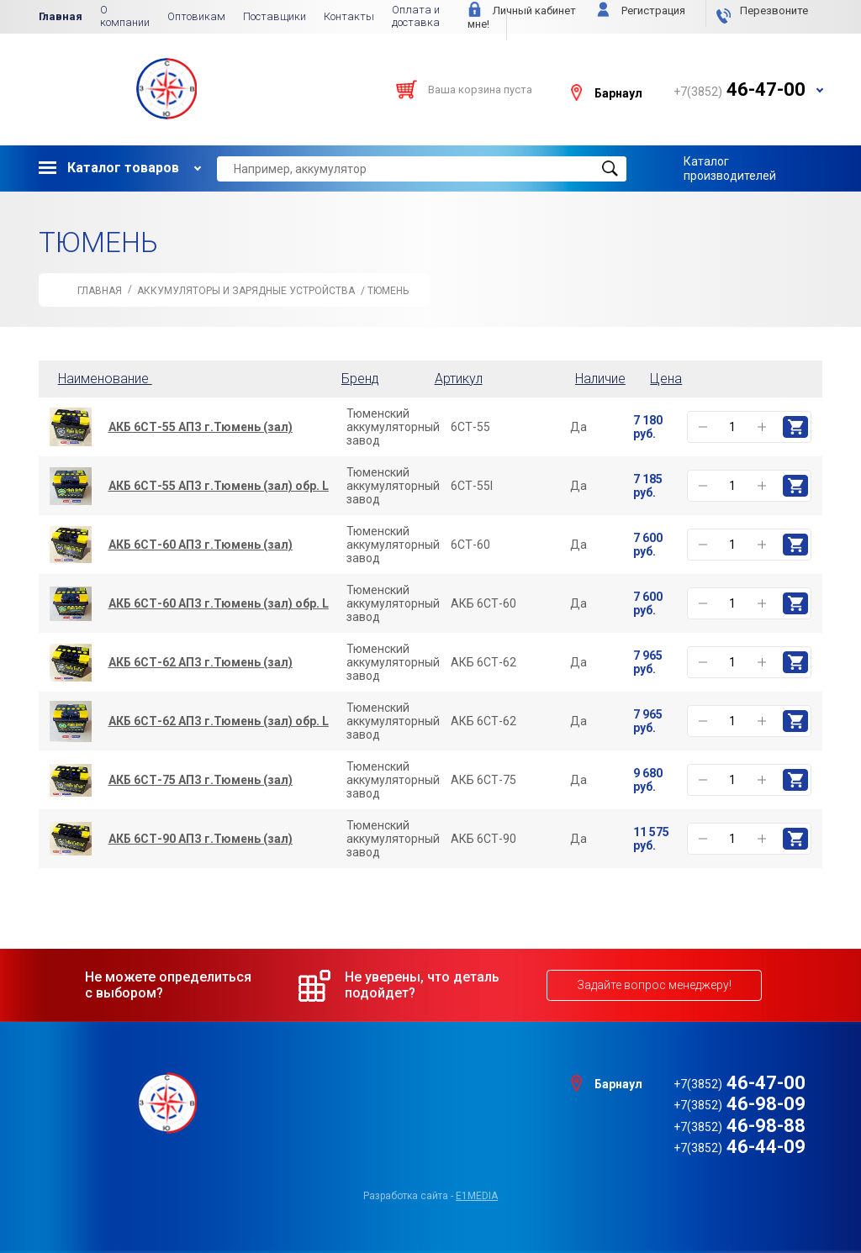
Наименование (108, 379)
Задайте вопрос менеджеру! (654, 985)
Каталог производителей (730, 168)
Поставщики (274, 16)
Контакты (349, 16)
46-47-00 (739, 1082)
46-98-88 (739, 1125)
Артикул (459, 379)
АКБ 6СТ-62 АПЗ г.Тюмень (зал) (200, 662)
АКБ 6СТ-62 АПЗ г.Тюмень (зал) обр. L (218, 721)
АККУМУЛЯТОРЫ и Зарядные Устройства (246, 291)
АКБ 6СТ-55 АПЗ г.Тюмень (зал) (200, 427)
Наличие (600, 379)
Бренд (360, 379)
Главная (60, 16)
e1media (477, 1196)
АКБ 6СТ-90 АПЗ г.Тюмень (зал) (200, 838)
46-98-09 (739, 1103)
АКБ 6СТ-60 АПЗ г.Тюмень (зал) (200, 544)
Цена (666, 379)
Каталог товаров (109, 168)
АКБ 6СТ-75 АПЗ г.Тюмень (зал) (200, 780)
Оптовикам (196, 16)
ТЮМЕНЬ (388, 291)
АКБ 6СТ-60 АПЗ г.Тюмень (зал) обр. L (218, 603)
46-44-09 (739, 1146)
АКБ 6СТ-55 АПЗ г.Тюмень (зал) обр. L (218, 485)
